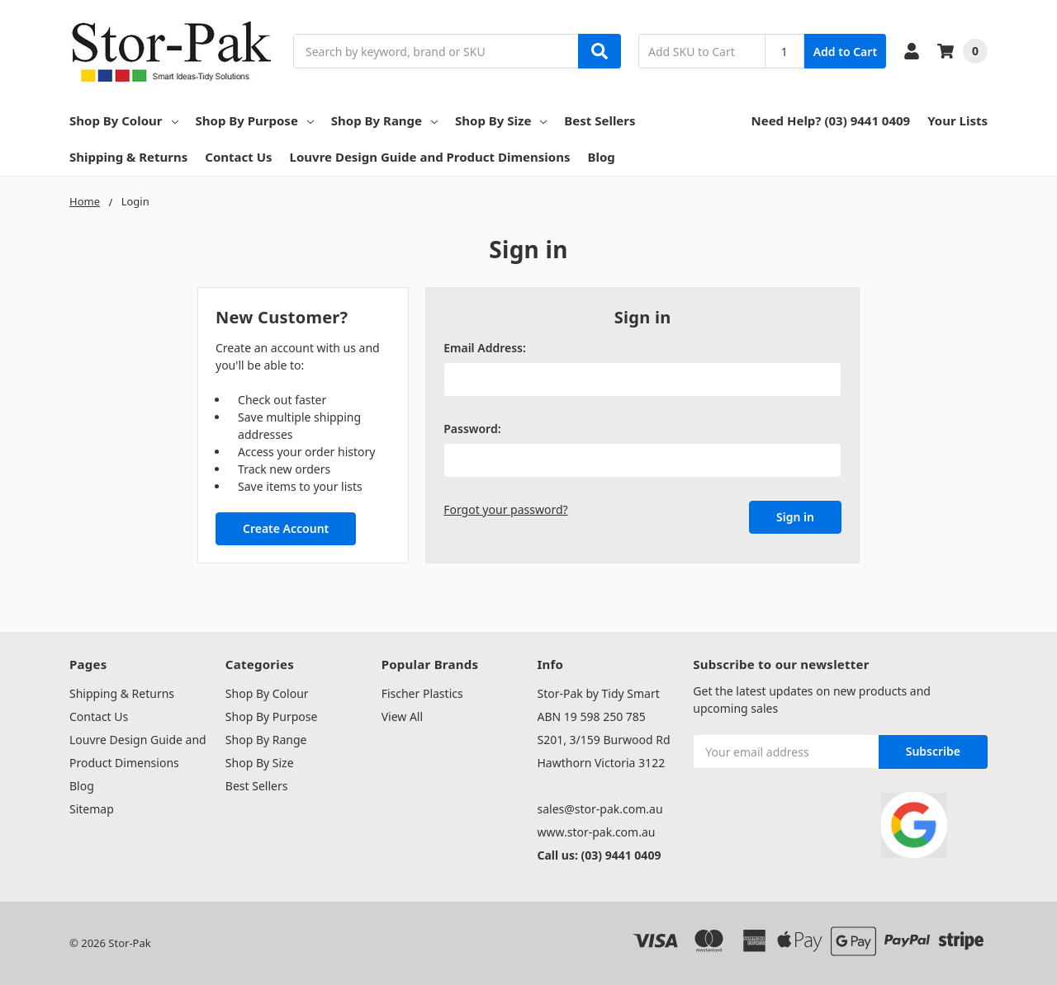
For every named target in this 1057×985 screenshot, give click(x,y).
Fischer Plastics (422, 693)
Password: (471, 428)
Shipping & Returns (128, 156)
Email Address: (484, 348)
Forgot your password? (505, 509)
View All (402, 716)
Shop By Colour (123, 120)
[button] (914, 825)
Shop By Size (501, 120)
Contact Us (238, 156)
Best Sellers (599, 120)
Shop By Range (384, 120)
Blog (600, 156)
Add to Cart (845, 51)
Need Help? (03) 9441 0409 (830, 120)
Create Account (286, 528)
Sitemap (91, 809)
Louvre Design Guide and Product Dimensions (430, 156)
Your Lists (957, 120)
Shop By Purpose (255, 120)
